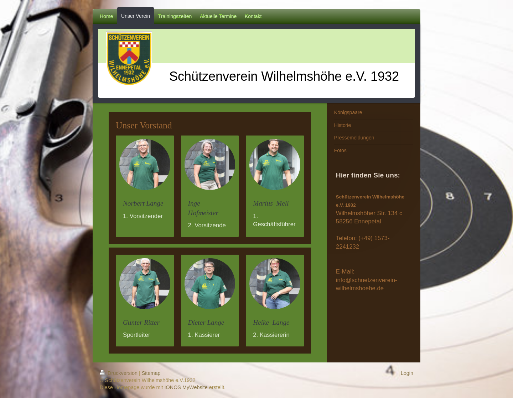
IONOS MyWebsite (186, 387)
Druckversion (119, 373)
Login (407, 373)
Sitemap (151, 373)
